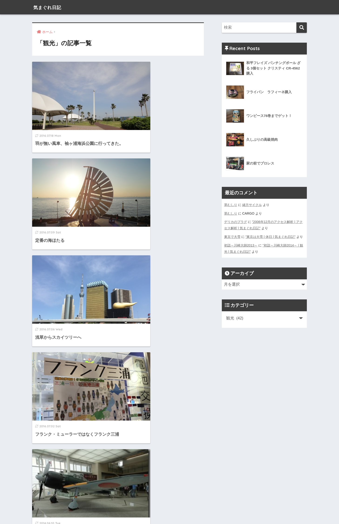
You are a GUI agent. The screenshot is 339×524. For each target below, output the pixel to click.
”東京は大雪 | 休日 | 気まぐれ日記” (271, 236)
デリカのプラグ (235, 221)
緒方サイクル (252, 205)
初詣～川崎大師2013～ (241, 244)
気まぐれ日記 (50, 7)
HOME (169, 504)
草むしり (230, 205)
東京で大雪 (232, 236)
